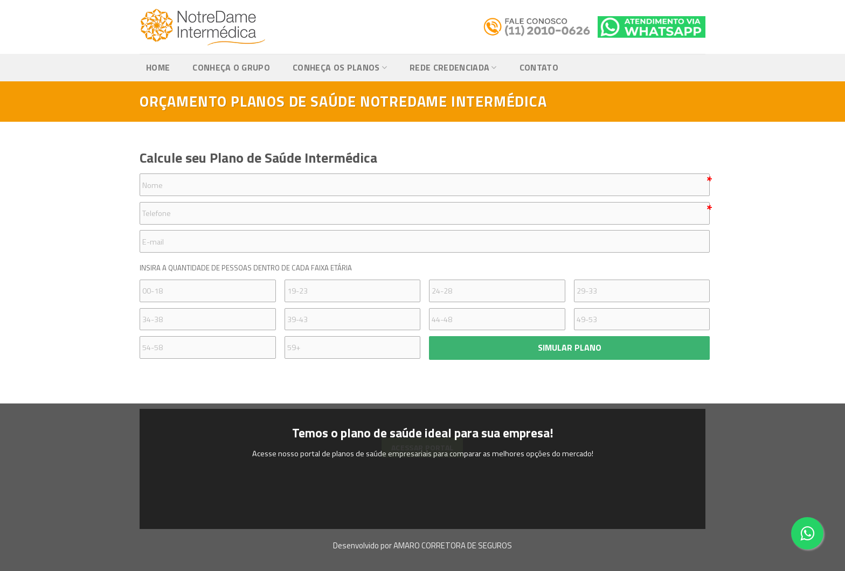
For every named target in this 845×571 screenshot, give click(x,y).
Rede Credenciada (453, 67)
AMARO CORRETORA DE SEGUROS (452, 545)
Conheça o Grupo (231, 67)
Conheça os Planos (340, 67)
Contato (539, 67)
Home (158, 67)
